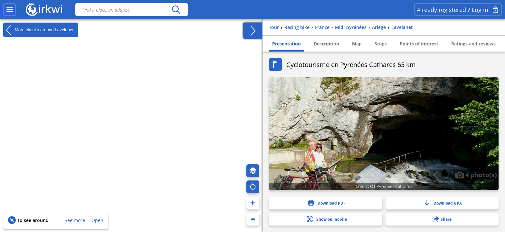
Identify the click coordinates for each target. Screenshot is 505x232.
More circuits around (38, 30)
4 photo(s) (476, 174)
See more (75, 220)
